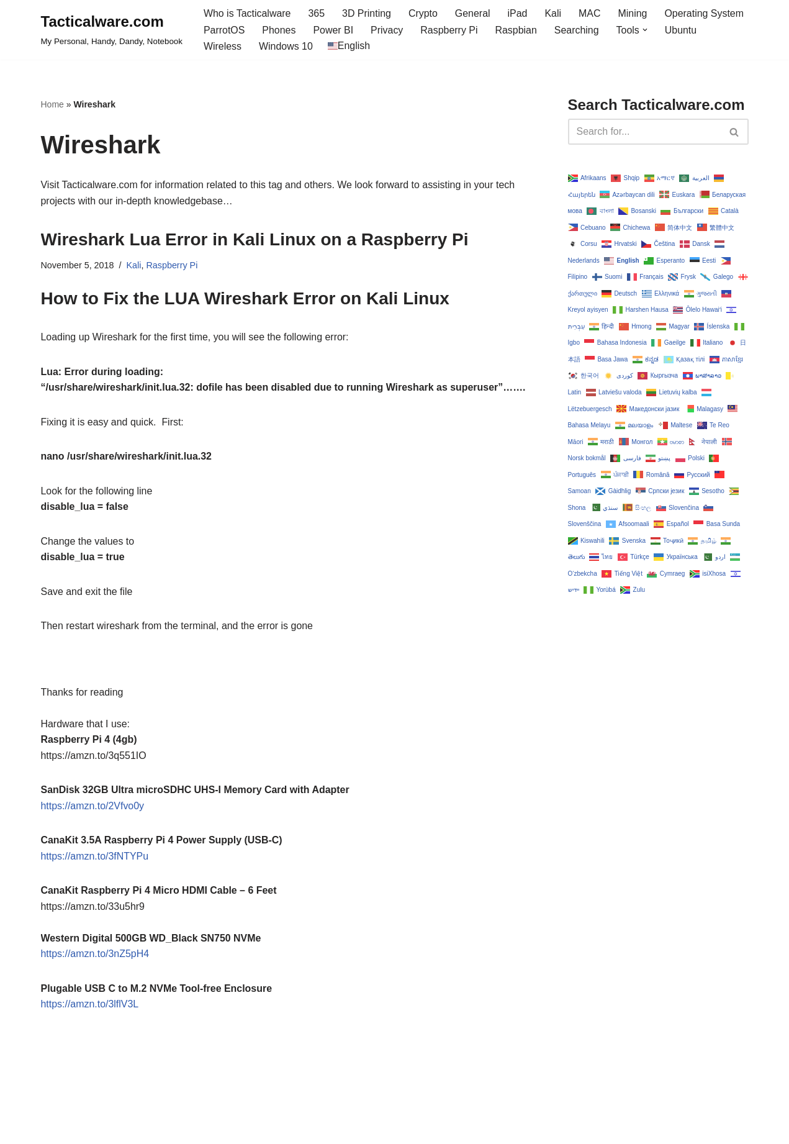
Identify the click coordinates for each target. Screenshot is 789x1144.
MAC (591, 13)
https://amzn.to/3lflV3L (90, 1006)
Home (52, 104)
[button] (646, 29)
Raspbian (517, 30)
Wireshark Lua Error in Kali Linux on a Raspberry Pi (255, 240)
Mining (633, 13)
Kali (554, 13)
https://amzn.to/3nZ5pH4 (95, 955)
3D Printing (367, 13)
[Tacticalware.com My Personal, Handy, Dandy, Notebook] (112, 30)
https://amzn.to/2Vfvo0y (93, 807)
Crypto (423, 13)
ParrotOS (224, 30)
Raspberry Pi (449, 30)
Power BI (333, 30)
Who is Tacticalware (247, 13)
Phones (279, 30)
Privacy (387, 30)
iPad (518, 13)
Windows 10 (286, 46)
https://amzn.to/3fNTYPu (95, 857)
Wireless (222, 46)
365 (317, 13)
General (473, 13)
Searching (577, 30)
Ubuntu (682, 30)
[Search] (644, 132)
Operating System (705, 13)
